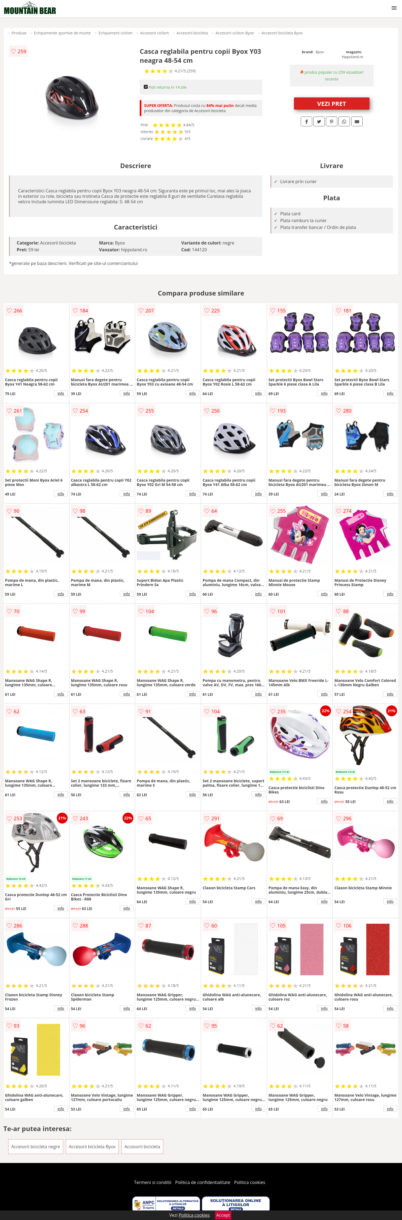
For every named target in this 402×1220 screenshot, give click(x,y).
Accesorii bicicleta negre (35, 1147)
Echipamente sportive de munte (62, 32)
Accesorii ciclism (154, 32)
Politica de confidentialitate (202, 1182)
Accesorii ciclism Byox (235, 32)
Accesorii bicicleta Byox (281, 32)
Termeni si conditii (152, 1182)
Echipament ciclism (116, 32)
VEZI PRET (331, 103)
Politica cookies (249, 1182)
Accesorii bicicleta (192, 32)
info (61, 393)
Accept (223, 1215)
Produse (18, 32)
